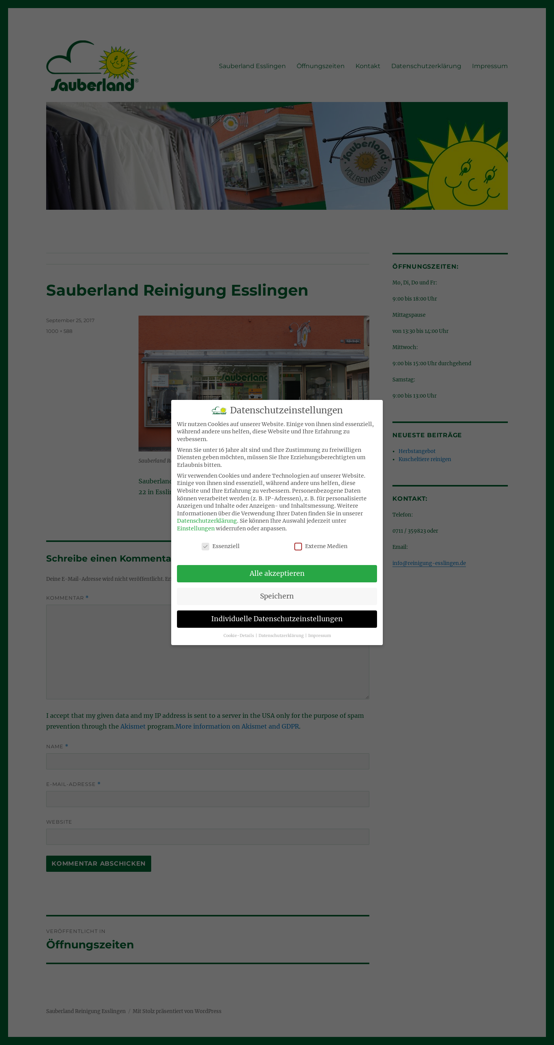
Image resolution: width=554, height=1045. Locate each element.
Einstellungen (196, 522)
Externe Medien (320, 540)
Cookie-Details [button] (239, 629)
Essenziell (221, 540)
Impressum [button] (319, 629)
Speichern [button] (277, 590)
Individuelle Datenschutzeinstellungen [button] (277, 613)
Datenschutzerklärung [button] (281, 629)
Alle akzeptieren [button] (277, 567)
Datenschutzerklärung (207, 515)
